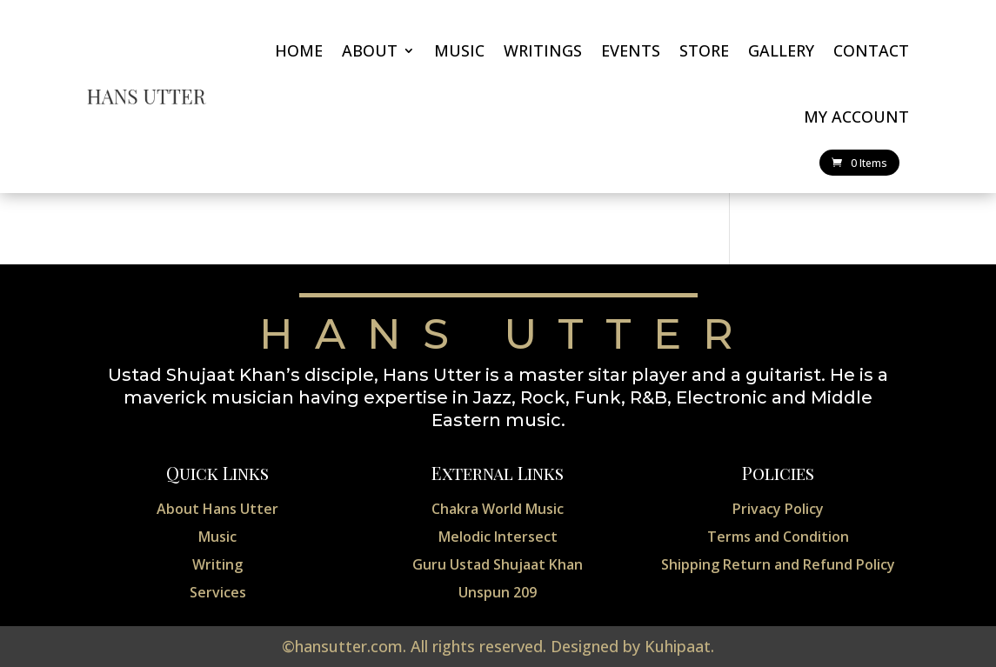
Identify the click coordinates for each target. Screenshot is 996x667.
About (370, 50)
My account (856, 116)
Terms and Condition (778, 536)
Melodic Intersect (498, 536)
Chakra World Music (497, 508)
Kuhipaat (678, 646)
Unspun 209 (497, 592)
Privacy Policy (778, 508)
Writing (217, 564)
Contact (871, 50)
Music (459, 50)
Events (630, 50)
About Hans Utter (217, 508)
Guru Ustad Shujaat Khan (497, 564)
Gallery (781, 50)
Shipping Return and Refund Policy (778, 564)
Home (299, 50)
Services (218, 592)
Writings (543, 50)
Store (704, 50)
